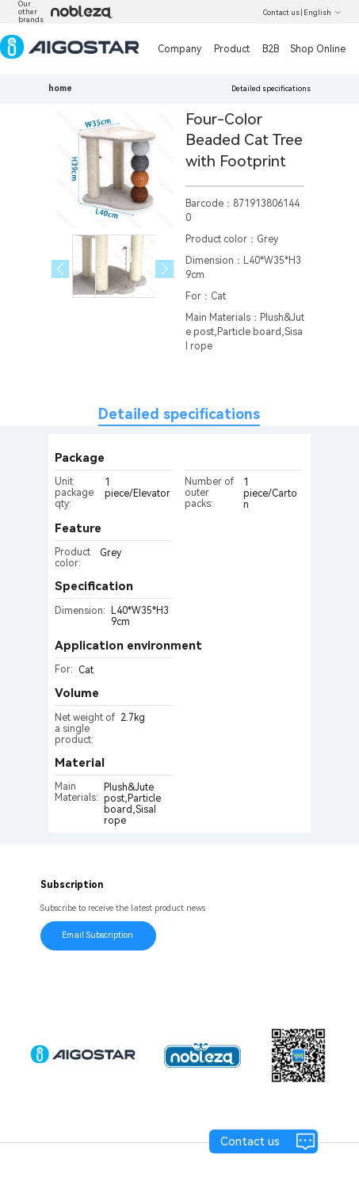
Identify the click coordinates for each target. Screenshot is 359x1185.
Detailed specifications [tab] (179, 414)
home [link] (60, 88)
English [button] (323, 13)
